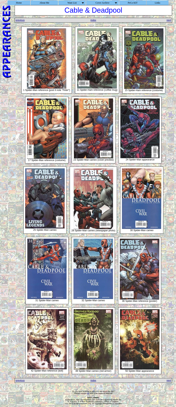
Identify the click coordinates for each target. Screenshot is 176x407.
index (93, 20)
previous (20, 20)
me (88, 393)
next (168, 20)
